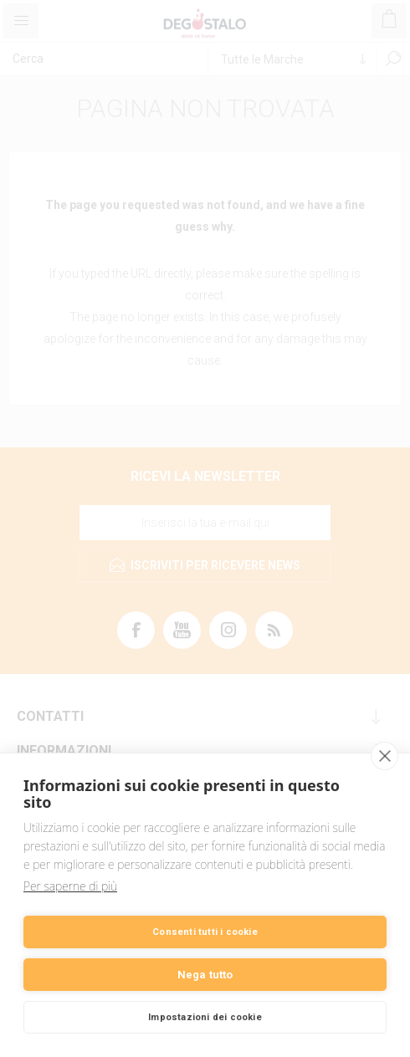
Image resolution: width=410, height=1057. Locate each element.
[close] (384, 756)
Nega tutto (205, 974)
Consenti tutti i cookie (205, 932)
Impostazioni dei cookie (205, 1017)
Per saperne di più (70, 886)
